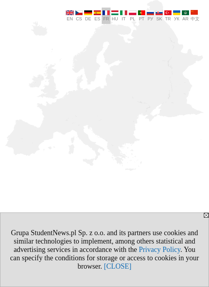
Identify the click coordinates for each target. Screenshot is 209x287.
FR (106, 15)
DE (88, 15)
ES (97, 15)
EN (70, 15)
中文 (195, 15)
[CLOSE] (118, 266)
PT (141, 15)
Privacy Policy (159, 250)
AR (185, 15)
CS (79, 15)
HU (114, 15)
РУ (150, 15)
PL (132, 15)
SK (159, 15)
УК (176, 15)
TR (168, 15)
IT (123, 15)
